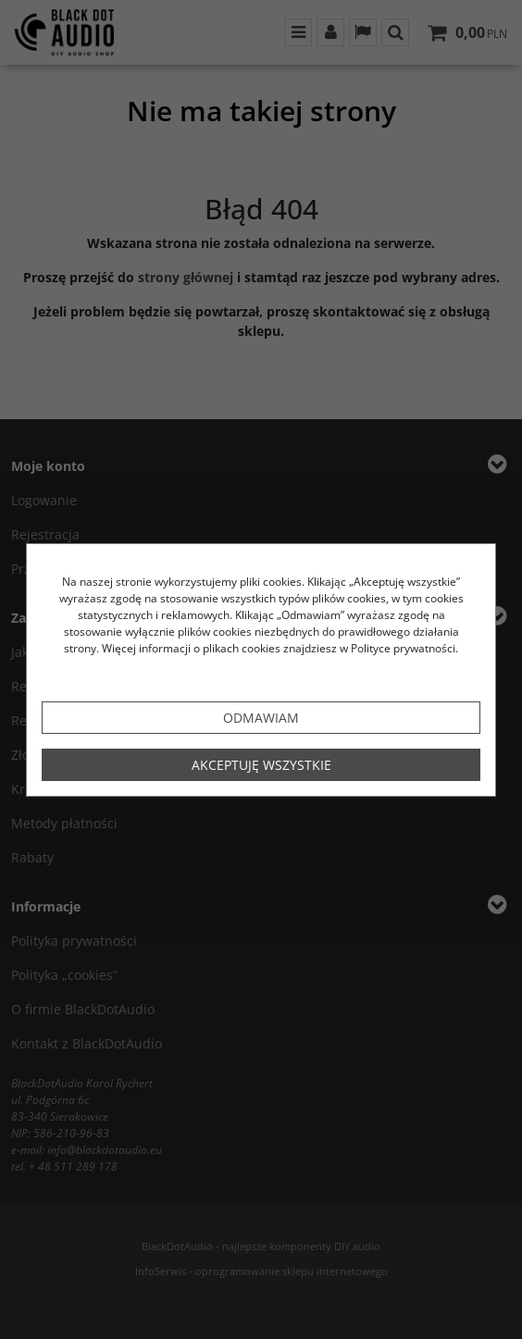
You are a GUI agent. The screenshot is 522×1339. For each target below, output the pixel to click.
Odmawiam (261, 717)
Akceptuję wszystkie (261, 765)
